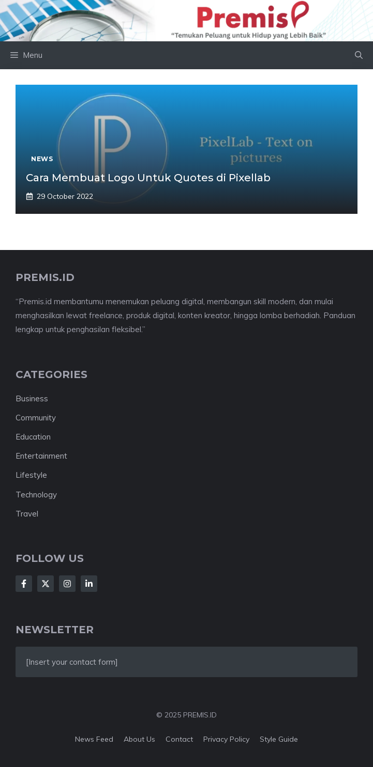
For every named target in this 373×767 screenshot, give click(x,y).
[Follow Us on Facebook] (24, 583)
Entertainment (41, 456)
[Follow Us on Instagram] (67, 583)
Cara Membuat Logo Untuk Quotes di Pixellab (148, 177)
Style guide (279, 739)
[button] (359, 55)
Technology (36, 494)
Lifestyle (31, 475)
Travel (27, 514)
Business (32, 398)
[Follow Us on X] (45, 583)
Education (33, 437)
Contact (179, 739)
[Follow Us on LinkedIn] (89, 583)
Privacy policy (226, 739)
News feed (94, 739)
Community (36, 417)
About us (139, 739)
